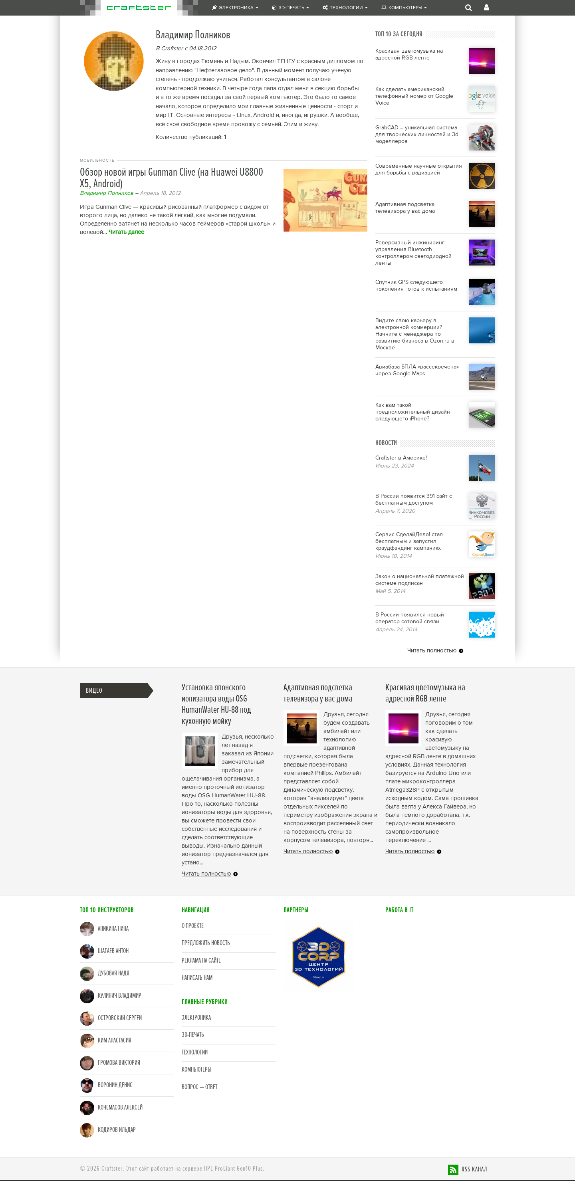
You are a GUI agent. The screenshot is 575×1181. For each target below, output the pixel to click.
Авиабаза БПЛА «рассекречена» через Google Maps (417, 370)
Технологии (345, 7)
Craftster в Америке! (401, 458)
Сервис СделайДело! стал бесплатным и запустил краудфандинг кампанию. (409, 541)
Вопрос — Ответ (199, 1087)
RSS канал (474, 1169)
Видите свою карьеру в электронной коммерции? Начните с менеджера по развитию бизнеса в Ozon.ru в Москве (414, 334)
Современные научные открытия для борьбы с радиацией (418, 169)
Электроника (235, 7)
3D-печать (290, 7)
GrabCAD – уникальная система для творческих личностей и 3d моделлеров (416, 134)
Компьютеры (404, 7)
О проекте (193, 926)
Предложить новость (206, 943)
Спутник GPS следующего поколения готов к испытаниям (416, 285)
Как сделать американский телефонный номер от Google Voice (414, 96)
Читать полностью (432, 651)
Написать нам (197, 978)
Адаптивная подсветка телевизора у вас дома (405, 208)
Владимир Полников (106, 193)
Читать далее (126, 232)
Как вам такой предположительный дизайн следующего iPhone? (412, 412)
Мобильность (97, 160)
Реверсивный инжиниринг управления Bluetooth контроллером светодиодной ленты (413, 253)
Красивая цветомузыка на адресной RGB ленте (409, 54)
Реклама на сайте (201, 960)
